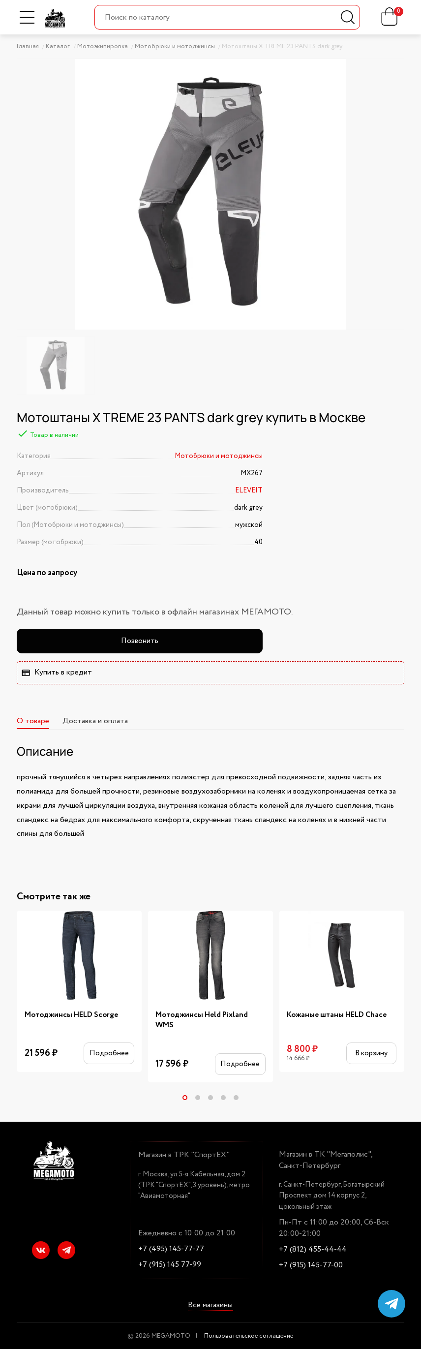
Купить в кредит (56, 672)
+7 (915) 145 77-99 (169, 1264)
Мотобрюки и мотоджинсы (219, 456)
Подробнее (109, 1053)
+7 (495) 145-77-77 (171, 1249)
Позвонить (139, 640)
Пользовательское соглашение (248, 1336)
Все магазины (210, 1306)
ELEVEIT (249, 490)
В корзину (371, 1053)
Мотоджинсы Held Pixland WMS (201, 1020)
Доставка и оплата (95, 721)
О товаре (33, 721)
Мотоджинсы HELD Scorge (71, 1015)
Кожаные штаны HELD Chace (337, 1015)
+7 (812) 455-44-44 (313, 1249)
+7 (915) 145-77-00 (311, 1265)
